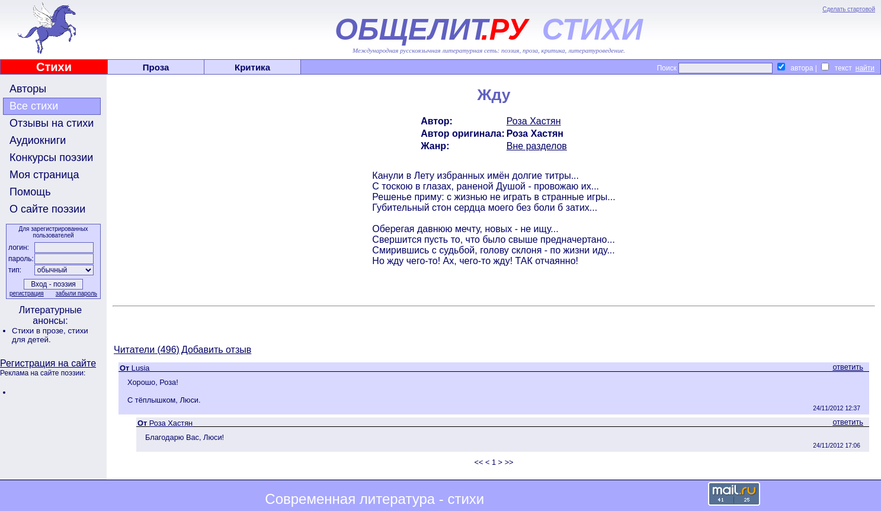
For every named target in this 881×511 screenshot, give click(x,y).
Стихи (54, 66)
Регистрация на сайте (48, 363)
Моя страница (44, 175)
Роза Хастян (534, 121)
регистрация (26, 293)
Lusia (141, 368)
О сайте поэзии (47, 209)
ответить (847, 366)
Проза (156, 67)
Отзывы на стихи (51, 123)
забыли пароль (76, 293)
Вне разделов (537, 146)
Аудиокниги (37, 140)
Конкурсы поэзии (51, 157)
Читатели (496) (147, 350)
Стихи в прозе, (40, 330)
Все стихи (33, 106)
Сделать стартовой (848, 9)
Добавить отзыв (216, 350)
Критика (252, 67)
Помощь (30, 192)
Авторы (27, 89)
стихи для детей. (50, 335)
